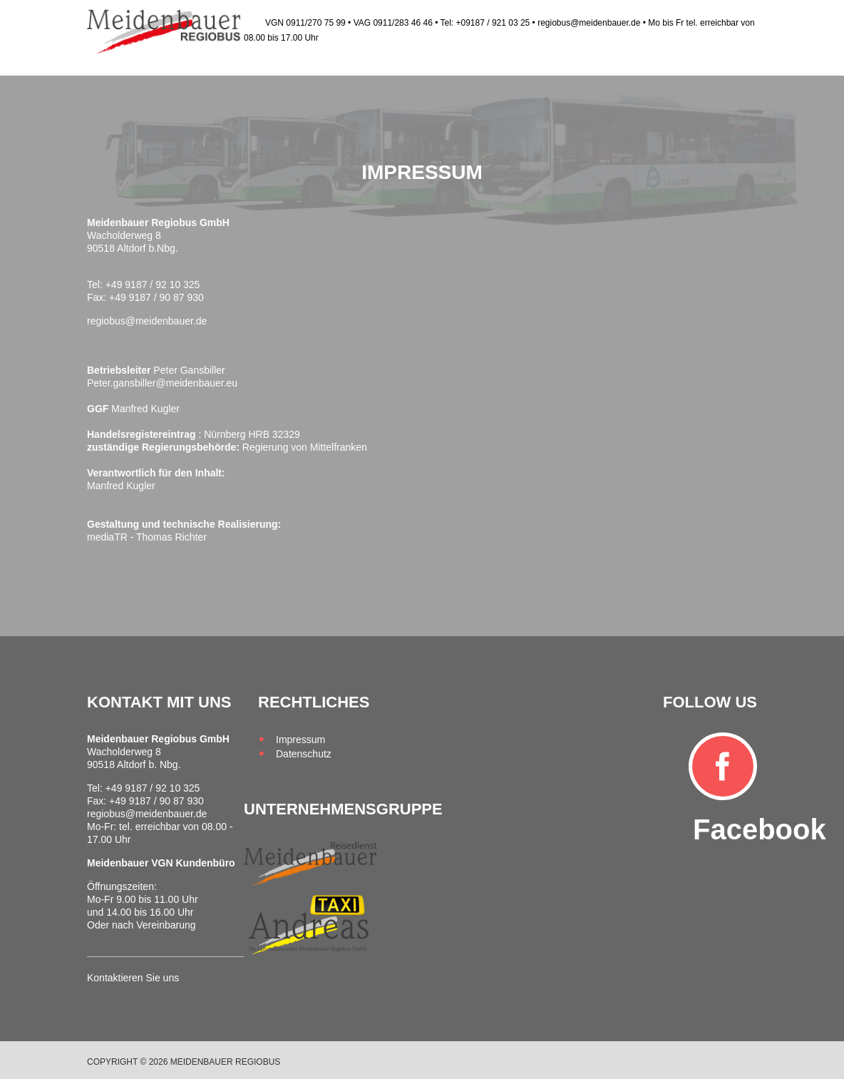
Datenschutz (303, 754)
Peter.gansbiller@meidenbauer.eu (162, 383)
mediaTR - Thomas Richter (147, 537)
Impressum (300, 739)
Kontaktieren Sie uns (133, 977)
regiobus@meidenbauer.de (147, 321)
